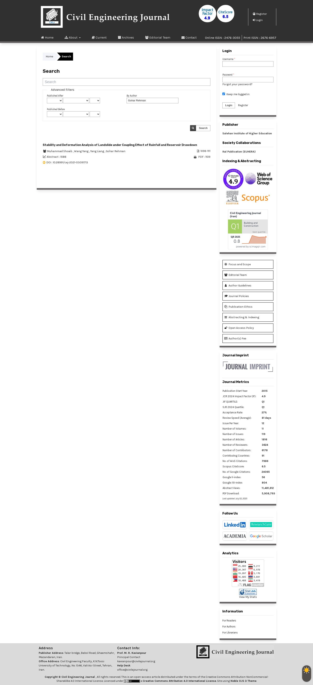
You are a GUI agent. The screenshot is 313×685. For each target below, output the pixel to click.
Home (47, 37)
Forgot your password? (237, 84)
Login (258, 20)
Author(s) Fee (235, 338)
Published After (55, 95)
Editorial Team (157, 37)
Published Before (56, 109)
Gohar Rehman (115, 151)
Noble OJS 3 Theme (243, 681)
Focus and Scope (237, 264)
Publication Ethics (238, 306)
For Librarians (230, 632)
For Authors (229, 626)
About (71, 37)
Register (260, 14)
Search (203, 128)
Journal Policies (236, 296)
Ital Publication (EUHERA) (239, 151)
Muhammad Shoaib (60, 151)
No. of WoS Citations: (235, 461)
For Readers (229, 620)
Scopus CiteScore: (233, 466)
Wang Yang (81, 151)
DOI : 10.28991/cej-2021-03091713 (67, 162)
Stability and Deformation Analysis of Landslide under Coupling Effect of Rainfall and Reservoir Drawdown (120, 145)
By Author (132, 95)
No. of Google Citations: (237, 471)
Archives (126, 37)
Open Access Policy (239, 327)
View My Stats (248, 597)
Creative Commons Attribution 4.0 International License (179, 681)
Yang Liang (97, 151)
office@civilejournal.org (132, 669)
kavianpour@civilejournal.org (136, 661)
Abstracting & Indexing (241, 317)
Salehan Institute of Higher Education (247, 133)
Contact (189, 37)
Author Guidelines (237, 285)
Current (99, 37)
